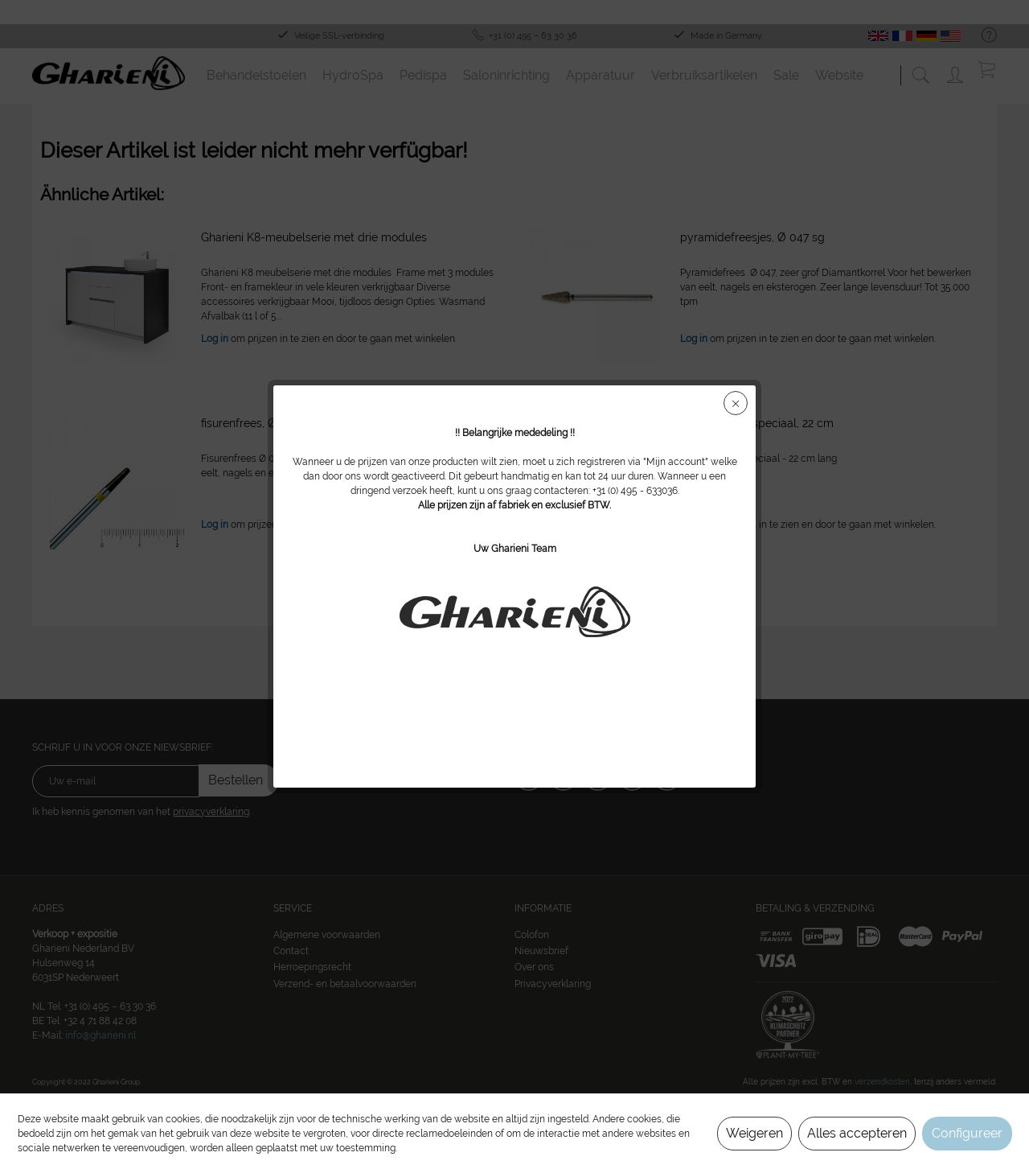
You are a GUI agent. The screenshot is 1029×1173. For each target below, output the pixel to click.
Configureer (967, 1133)
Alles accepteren (857, 1133)
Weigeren (754, 1133)
